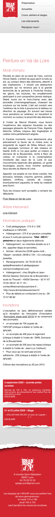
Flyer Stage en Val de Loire (17, 198)
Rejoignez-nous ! (30, 27)
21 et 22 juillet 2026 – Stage (19, 410)
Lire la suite (9, 396)
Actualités (27, 9)
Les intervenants (30, 21)
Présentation (28, 3)
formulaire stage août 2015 (18, 316)
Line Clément (10, 213)
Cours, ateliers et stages (34, 15)
